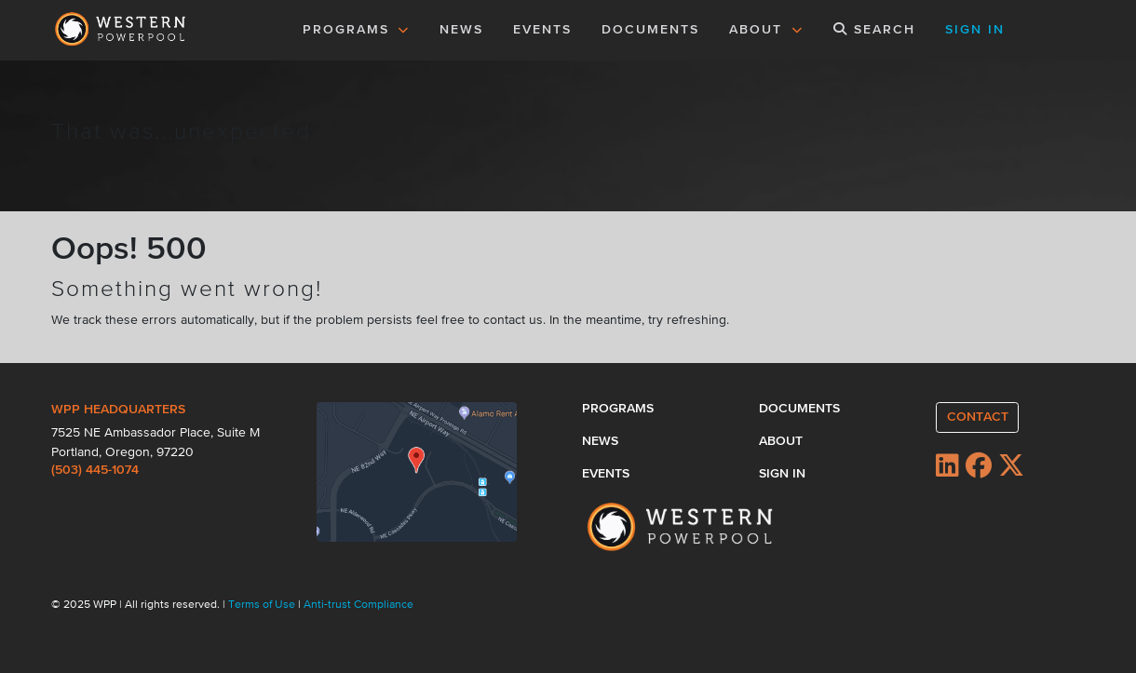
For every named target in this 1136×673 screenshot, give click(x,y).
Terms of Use (263, 605)
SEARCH (874, 29)
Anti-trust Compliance (358, 605)
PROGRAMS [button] (357, 29)
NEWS (461, 29)
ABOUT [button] (766, 29)
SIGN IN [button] (975, 29)
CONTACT (977, 417)
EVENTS (545, 28)
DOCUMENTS (650, 29)
